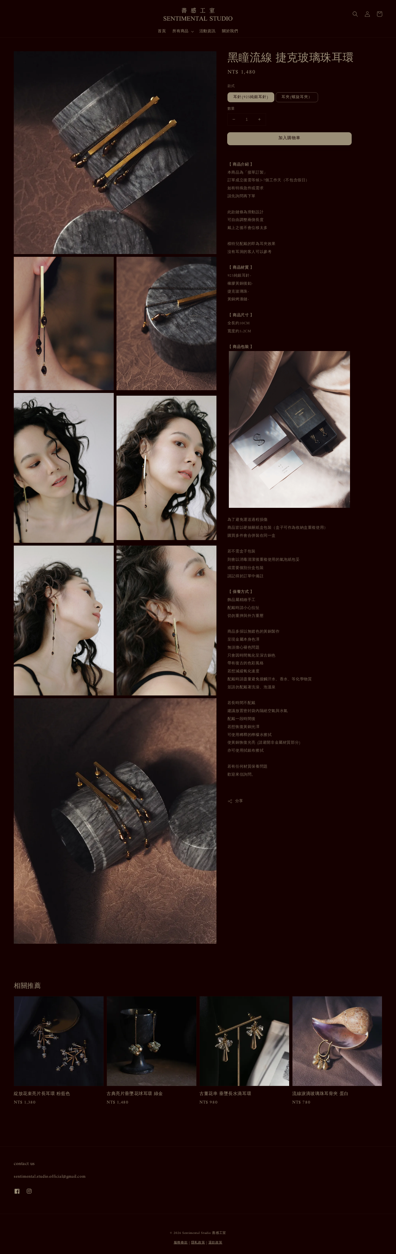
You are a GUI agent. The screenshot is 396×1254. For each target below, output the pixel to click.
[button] (355, 14)
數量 (231, 109)
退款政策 (215, 1243)
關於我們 (230, 31)
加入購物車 (289, 138)
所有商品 (180, 31)
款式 (231, 86)
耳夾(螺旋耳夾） (296, 97)
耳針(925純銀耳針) (250, 97)
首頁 (162, 31)
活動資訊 (207, 31)
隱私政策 (198, 1243)
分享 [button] (235, 801)
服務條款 (181, 1243)
